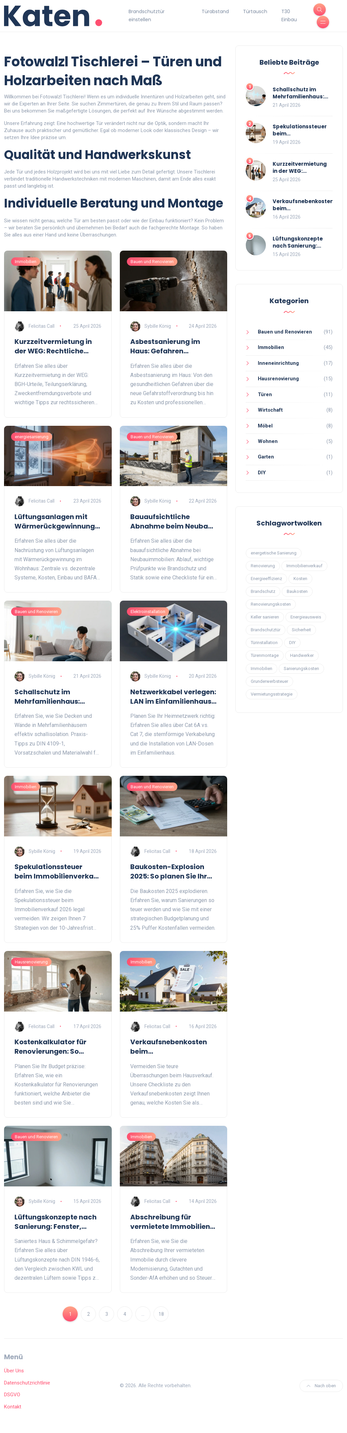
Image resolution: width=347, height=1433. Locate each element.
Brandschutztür (265, 629)
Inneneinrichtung (278, 363)
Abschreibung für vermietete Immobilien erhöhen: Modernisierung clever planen (173, 1221)
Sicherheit (301, 629)
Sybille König (157, 326)
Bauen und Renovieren (152, 261)
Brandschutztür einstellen (147, 15)
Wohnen (268, 441)
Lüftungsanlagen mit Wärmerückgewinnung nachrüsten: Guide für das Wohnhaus (54, 521)
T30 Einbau (289, 15)
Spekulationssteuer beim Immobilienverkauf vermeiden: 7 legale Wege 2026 (57, 871)
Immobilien (25, 261)
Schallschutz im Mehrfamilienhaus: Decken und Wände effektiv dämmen (47, 696)
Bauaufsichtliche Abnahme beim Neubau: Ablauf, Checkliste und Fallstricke (172, 521)
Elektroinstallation (148, 611)
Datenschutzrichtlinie (27, 1383)
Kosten (300, 578)
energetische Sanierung (274, 552)
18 (161, 1314)
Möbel (265, 426)
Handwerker (302, 655)
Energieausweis (305, 616)
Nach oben (321, 1385)
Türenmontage (265, 655)
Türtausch (255, 11)
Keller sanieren (265, 616)
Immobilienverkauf (304, 565)
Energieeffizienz (266, 578)
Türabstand (215, 11)
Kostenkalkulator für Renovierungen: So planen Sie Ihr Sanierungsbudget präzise (50, 1046)
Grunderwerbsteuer (269, 681)
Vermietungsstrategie (271, 694)
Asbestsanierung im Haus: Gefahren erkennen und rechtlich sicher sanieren (170, 346)
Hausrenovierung (31, 961)
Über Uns (14, 1371)
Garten (266, 457)
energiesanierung (31, 436)
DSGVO (12, 1395)
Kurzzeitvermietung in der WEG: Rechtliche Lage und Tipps (53, 346)
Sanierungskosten (301, 668)
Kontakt (12, 1407)
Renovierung (263, 565)
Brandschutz (263, 591)
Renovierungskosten (271, 604)
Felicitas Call (42, 326)
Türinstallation (264, 642)
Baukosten (297, 591)
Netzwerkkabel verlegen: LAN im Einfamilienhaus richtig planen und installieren (173, 696)
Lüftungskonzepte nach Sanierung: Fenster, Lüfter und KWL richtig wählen (55, 1221)
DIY (262, 473)
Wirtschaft (270, 410)
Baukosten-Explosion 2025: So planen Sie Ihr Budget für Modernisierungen (168, 871)
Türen (265, 394)
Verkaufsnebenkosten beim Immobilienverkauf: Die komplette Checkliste (170, 1046)
